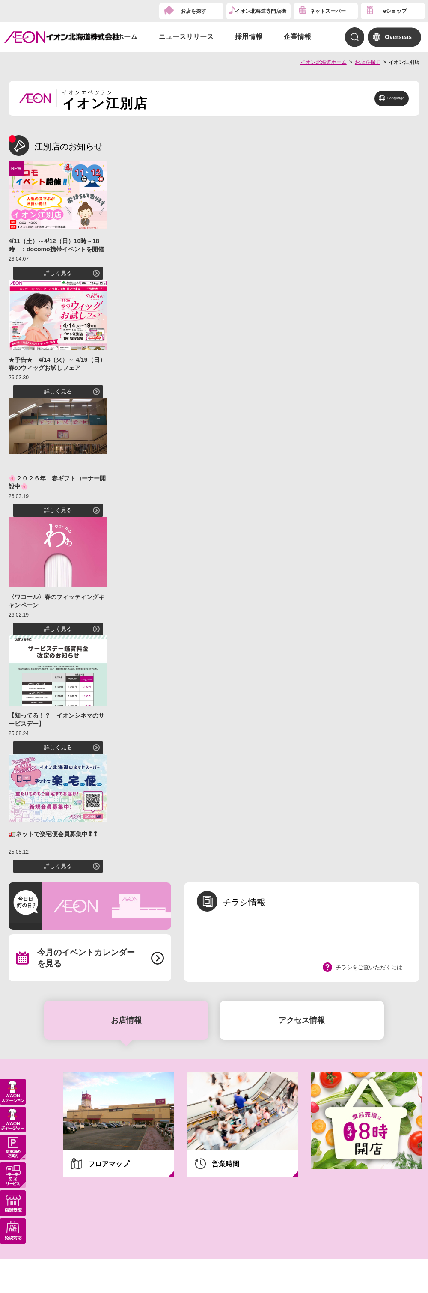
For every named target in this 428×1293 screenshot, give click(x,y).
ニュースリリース (186, 36)
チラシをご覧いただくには (369, 967)
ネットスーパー (328, 11)
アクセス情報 (302, 1020)
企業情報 (297, 36)
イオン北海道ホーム (323, 62)
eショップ (395, 11)
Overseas (398, 36)
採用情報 (248, 36)
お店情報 (126, 1020)
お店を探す (193, 11)
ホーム (127, 36)
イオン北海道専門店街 (260, 11)
